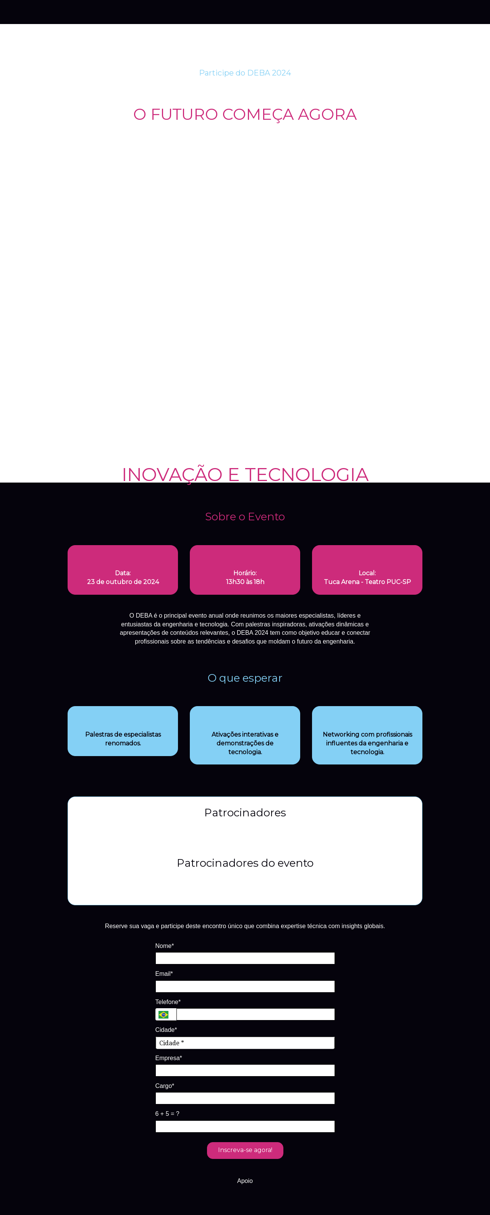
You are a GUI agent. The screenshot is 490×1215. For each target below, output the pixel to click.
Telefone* (168, 1002)
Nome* (164, 946)
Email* (164, 973)
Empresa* (168, 1058)
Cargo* (165, 1086)
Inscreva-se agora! (245, 1150)
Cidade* (166, 1030)
